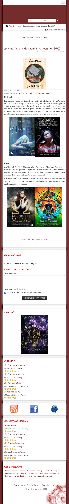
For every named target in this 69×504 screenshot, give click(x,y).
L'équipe (55, 485)
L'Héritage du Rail (13, 392)
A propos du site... (33, 485)
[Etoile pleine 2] (8, 371)
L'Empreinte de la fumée (15, 452)
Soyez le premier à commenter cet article (34, 93)
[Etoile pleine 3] (10, 371)
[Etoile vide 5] (25, 289)
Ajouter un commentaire (56, 255)
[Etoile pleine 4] (13, 371)
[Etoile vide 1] (15, 289)
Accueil (11, 26)
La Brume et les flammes (15, 365)
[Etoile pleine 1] (5, 371)
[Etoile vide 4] (22, 289)
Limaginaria (9, 473)
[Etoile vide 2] (17, 289)
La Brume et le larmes (14, 374)
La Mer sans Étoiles (13, 383)
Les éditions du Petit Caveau (38, 473)
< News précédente (27, 37)
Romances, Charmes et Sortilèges (31, 471)
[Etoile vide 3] (20, 289)
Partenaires (46, 485)
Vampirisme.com (11, 471)
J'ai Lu (16, 476)
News (19, 26)
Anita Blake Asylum (45, 476)
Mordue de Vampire (52, 471)
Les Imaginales (20, 473)
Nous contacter (19, 485)
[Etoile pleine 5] (15, 371)
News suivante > (42, 37)
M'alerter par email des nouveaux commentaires (22, 293)
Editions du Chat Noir (28, 476)
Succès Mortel (10, 426)
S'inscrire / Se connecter (55, 30)
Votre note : (8, 289)
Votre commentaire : (11, 273)
